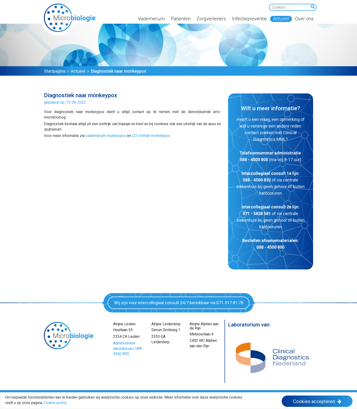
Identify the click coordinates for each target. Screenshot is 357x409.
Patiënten (181, 19)
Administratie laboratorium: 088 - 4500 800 (128, 348)
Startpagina (54, 71)
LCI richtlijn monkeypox (151, 135)
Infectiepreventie (249, 19)
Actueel (281, 19)
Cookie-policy (55, 402)
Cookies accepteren (314, 401)
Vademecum (151, 19)
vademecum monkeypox (106, 135)
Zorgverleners (211, 19)
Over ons (304, 19)
